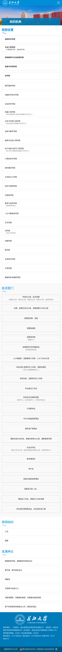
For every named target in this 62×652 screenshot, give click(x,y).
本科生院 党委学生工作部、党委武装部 (31, 369)
